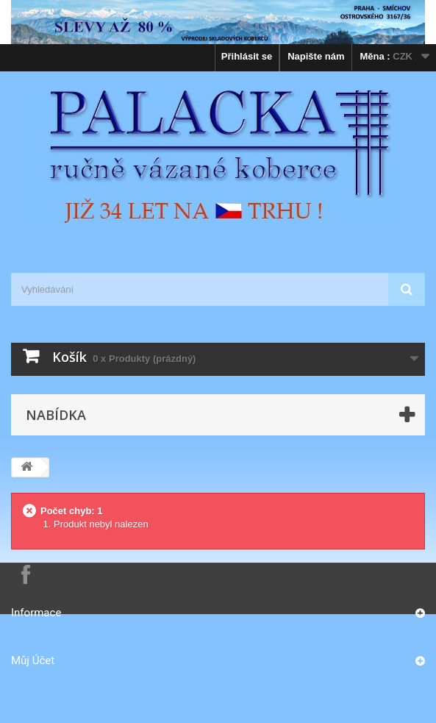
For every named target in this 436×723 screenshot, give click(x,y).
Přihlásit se (246, 56)
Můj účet (32, 660)
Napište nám (315, 56)
